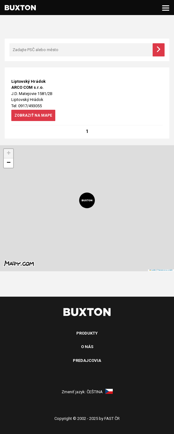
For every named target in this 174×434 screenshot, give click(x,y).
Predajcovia (87, 360)
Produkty (87, 333)
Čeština (100, 391)
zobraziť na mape (33, 115)
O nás (87, 346)
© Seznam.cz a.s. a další (164, 270)
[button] (87, 200)
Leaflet (152, 270)
